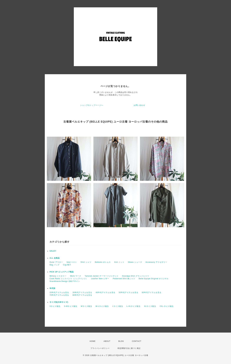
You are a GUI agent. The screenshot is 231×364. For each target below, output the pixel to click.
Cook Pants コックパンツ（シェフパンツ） (69, 279)
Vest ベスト (72, 262)
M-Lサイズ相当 (102, 306)
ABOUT (107, 341)
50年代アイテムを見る (128, 292)
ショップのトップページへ (91, 105)
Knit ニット (119, 262)
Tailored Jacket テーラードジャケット (101, 276)
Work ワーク (75, 276)
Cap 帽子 (67, 265)
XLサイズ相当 (150, 306)
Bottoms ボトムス (103, 262)
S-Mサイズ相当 (70, 306)
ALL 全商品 (55, 258)
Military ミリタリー (58, 276)
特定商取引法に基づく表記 (129, 348)
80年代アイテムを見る (82, 295)
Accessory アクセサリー (156, 262)
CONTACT (136, 341)
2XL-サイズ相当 (167, 306)
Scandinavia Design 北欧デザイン (65, 281)
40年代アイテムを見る (105, 292)
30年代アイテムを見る (82, 292)
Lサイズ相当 (117, 306)
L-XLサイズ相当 (133, 306)
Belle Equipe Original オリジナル (154, 279)
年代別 (52, 288)
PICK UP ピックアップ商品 (62, 272)
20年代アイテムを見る (59, 292)
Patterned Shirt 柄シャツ (124, 279)
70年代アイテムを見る (59, 295)
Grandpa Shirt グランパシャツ (135, 276)
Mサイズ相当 (86, 306)
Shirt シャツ (86, 262)
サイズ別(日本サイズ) (59, 302)
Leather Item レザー (100, 279)
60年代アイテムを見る (151, 292)
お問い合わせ (139, 105)
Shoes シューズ (135, 262)
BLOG (121, 341)
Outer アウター (56, 262)
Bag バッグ (55, 265)
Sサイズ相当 (55, 306)
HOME (93, 341)
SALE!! (53, 251)
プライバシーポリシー (100, 348)
